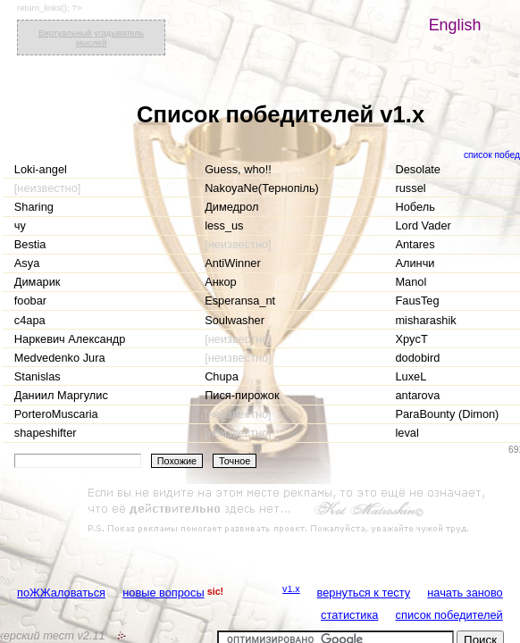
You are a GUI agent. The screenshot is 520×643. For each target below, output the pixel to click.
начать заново (464, 592)
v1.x (291, 588)
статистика (349, 615)
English (455, 25)
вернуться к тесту (364, 592)
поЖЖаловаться (61, 592)
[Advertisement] (289, 511)
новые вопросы (163, 592)
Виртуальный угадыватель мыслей (91, 37)
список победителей (449, 615)
